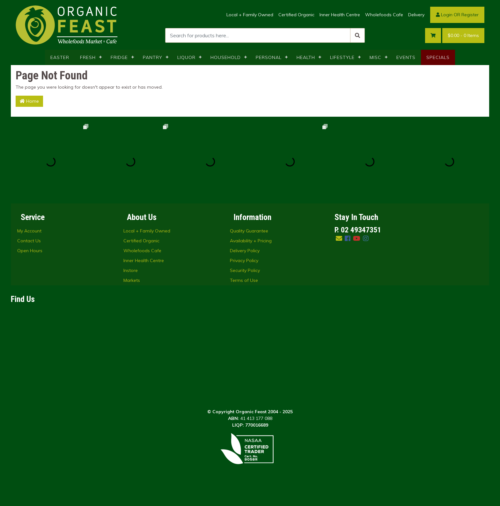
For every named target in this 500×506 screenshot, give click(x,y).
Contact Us (29, 241)
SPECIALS (438, 57)
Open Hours (29, 250)
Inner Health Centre (340, 15)
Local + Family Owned (249, 15)
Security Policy (245, 270)
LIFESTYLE (342, 57)
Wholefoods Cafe (384, 15)
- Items (463, 35)
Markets (131, 280)
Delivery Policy (245, 250)
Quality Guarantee (249, 231)
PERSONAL (269, 57)
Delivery (416, 15)
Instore (130, 270)
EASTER (59, 57)
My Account (29, 231)
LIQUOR (186, 57)
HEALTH (306, 57)
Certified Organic (296, 15)
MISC (375, 57)
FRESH (88, 57)
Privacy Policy (244, 260)
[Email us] (339, 238)
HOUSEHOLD (225, 57)
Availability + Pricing (251, 241)
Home (29, 101)
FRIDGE (119, 57)
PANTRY (152, 57)
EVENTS (405, 57)
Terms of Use (244, 280)
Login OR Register (457, 15)
